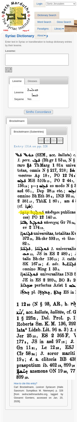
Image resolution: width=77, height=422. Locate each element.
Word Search (44, 22)
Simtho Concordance (38, 111)
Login (39, 3)
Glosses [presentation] (32, 81)
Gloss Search (64, 22)
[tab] (16, 81)
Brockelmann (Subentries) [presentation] (29, 131)
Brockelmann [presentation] (16, 120)
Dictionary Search (47, 15)
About (40, 35)
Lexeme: (10, 50)
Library (58, 28)
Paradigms (43, 28)
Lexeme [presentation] (17, 81)
